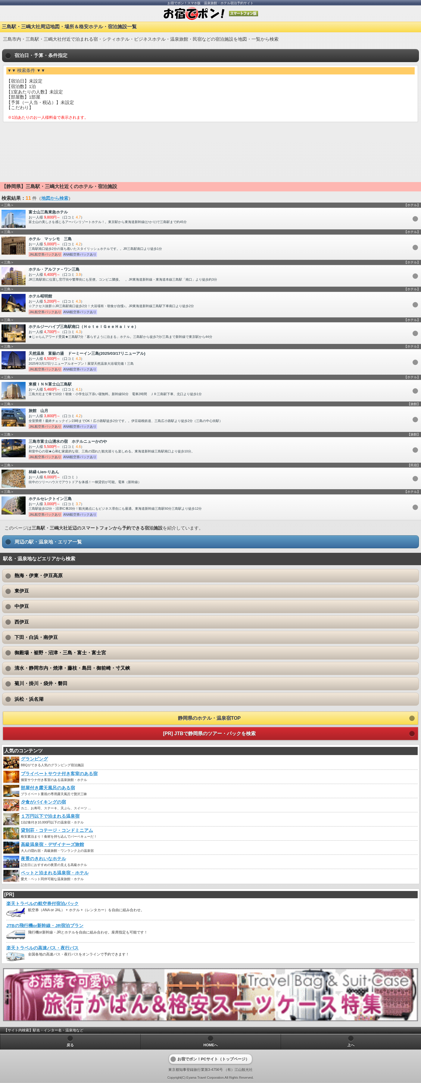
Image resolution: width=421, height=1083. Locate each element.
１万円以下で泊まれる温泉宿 (50, 816)
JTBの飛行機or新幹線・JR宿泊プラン (44, 925)
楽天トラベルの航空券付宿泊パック (42, 903)
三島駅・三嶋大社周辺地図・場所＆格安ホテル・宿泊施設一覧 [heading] (69, 26)
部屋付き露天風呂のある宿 (48, 787)
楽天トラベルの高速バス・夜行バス (42, 948)
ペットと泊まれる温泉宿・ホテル (55, 872)
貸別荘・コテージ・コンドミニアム (57, 830)
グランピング (34, 759)
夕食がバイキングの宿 (43, 802)
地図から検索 (54, 198)
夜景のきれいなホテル (43, 858)
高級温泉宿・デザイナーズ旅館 (52, 844)
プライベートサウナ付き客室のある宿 (59, 773)
